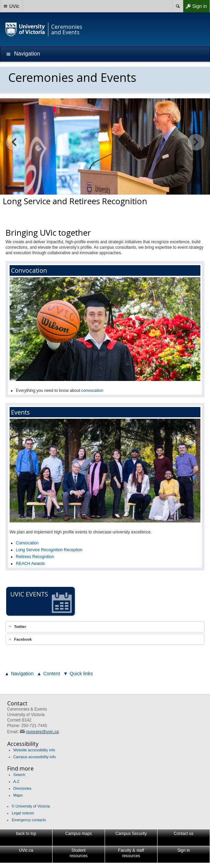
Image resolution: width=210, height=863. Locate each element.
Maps (18, 795)
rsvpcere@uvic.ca (42, 731)
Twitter (20, 627)
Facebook (23, 639)
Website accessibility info (34, 750)
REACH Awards (30, 563)
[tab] (105, 626)
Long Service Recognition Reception (49, 549)
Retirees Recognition (35, 556)
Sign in (195, 6)
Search (19, 775)
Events (20, 412)
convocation (92, 390)
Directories (22, 788)
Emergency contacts (29, 820)
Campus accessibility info (34, 757)
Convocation (29, 270)
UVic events (41, 601)
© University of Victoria (31, 806)
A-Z (16, 781)
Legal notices (23, 813)
